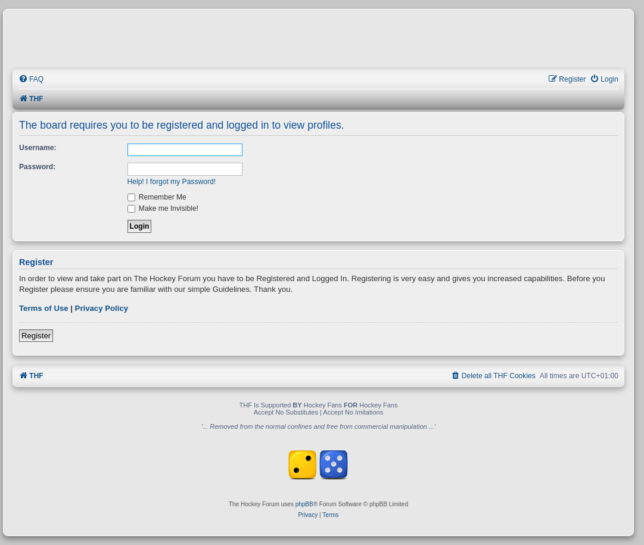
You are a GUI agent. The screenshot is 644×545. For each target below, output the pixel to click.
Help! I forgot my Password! (171, 181)
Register (36, 335)
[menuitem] (30, 79)
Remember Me (156, 197)
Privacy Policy (101, 308)
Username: (38, 148)
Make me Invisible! (163, 208)
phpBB (304, 504)
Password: (37, 167)
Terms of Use (44, 308)
